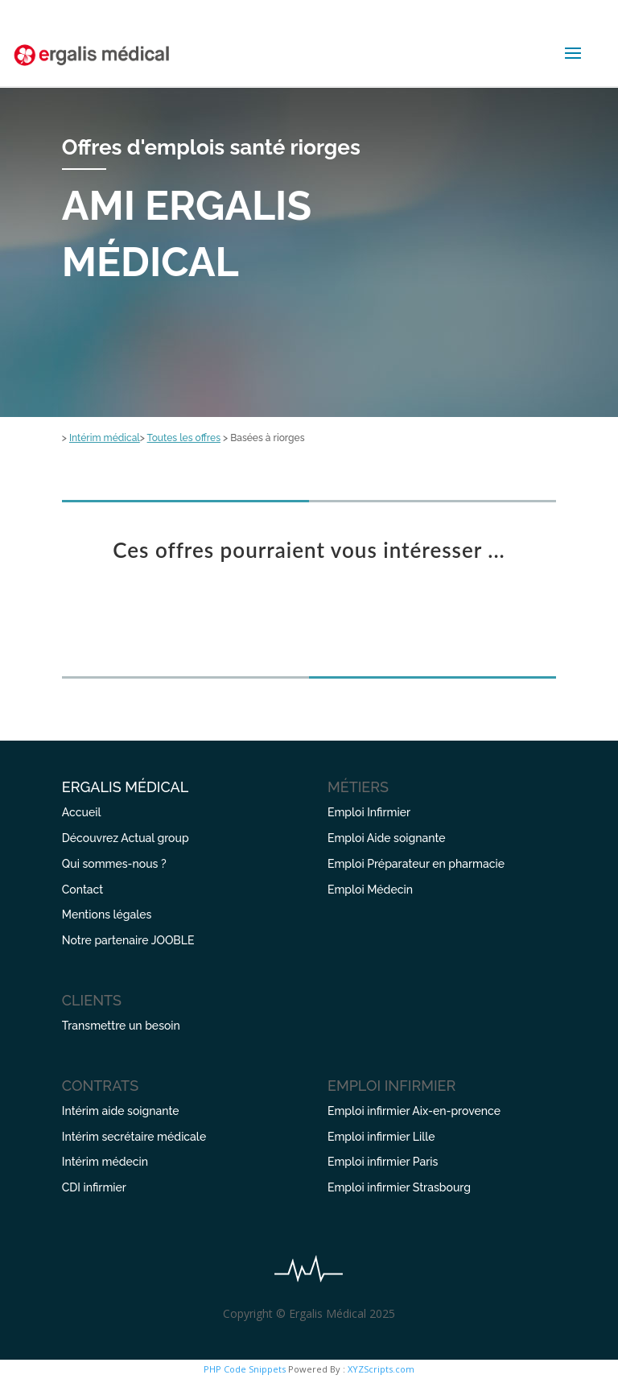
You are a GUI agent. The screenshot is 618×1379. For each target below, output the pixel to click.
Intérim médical (104, 438)
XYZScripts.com (381, 1369)
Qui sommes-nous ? (114, 863)
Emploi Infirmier (369, 812)
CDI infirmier (94, 1187)
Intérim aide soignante (120, 1110)
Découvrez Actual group (125, 838)
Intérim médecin (105, 1161)
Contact (83, 889)
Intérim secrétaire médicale (134, 1136)
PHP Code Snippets (245, 1369)
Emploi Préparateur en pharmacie (416, 863)
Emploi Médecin (370, 889)
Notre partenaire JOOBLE (128, 940)
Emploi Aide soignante (387, 838)
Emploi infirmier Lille (381, 1136)
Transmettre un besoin (121, 1025)
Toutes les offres (183, 438)
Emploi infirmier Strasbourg (399, 1187)
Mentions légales (107, 914)
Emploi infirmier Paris (383, 1161)
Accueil (81, 812)
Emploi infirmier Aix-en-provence (414, 1110)
